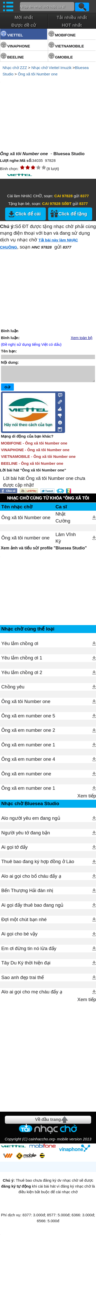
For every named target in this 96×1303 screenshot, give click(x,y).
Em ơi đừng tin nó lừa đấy (28, 951)
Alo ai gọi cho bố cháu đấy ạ (31, 879)
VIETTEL (15, 35)
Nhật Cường (63, 520)
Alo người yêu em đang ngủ (30, 821)
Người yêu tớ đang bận (25, 835)
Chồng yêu (12, 690)
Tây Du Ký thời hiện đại (25, 966)
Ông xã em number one (26, 776)
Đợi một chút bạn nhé (24, 922)
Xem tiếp (86, 799)
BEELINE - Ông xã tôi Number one (32, 466)
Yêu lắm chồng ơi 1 (21, 661)
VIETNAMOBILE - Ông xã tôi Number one (38, 459)
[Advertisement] (48, 1057)
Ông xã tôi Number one (38, 74)
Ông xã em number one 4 (28, 762)
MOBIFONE (65, 35)
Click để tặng (72, 213)
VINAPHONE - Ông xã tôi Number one (35, 453)
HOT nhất (72, 25)
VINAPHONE (18, 46)
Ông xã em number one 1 (28, 748)
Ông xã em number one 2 (28, 733)
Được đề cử (23, 25)
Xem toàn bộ (81, 338)
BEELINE (15, 57)
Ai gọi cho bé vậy (19, 937)
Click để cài (28, 213)
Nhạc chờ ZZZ (15, 67)
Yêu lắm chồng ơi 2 (21, 675)
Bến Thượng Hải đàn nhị (27, 893)
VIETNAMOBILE (69, 46)
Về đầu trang (48, 1122)
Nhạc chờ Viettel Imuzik (51, 67)
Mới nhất (24, 17)
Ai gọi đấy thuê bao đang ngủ (32, 908)
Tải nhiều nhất (72, 17)
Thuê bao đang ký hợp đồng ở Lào (37, 864)
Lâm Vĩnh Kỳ (66, 541)
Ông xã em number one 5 (28, 719)
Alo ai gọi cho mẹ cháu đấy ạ (31, 995)
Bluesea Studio (69, 153)
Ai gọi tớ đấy (14, 850)
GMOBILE (64, 57)
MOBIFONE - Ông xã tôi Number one (34, 446)
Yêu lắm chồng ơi (19, 646)
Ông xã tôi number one (25, 541)
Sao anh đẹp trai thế (22, 980)
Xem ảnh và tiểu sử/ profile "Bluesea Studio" (44, 551)
